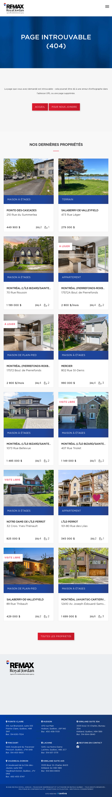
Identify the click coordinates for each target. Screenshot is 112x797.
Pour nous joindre (64, 107)
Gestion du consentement (81, 789)
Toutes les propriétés (56, 636)
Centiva (62, 793)
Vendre (70, 717)
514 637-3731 (52, 753)
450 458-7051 (53, 732)
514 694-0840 (88, 734)
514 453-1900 (17, 753)
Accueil (40, 107)
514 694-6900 (53, 771)
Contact (101, 717)
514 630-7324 (17, 734)
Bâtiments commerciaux (13, 739)
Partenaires (42, 717)
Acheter (40, 738)
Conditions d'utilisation (57, 789)
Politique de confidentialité (32, 789)
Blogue (70, 738)
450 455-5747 (17, 777)
